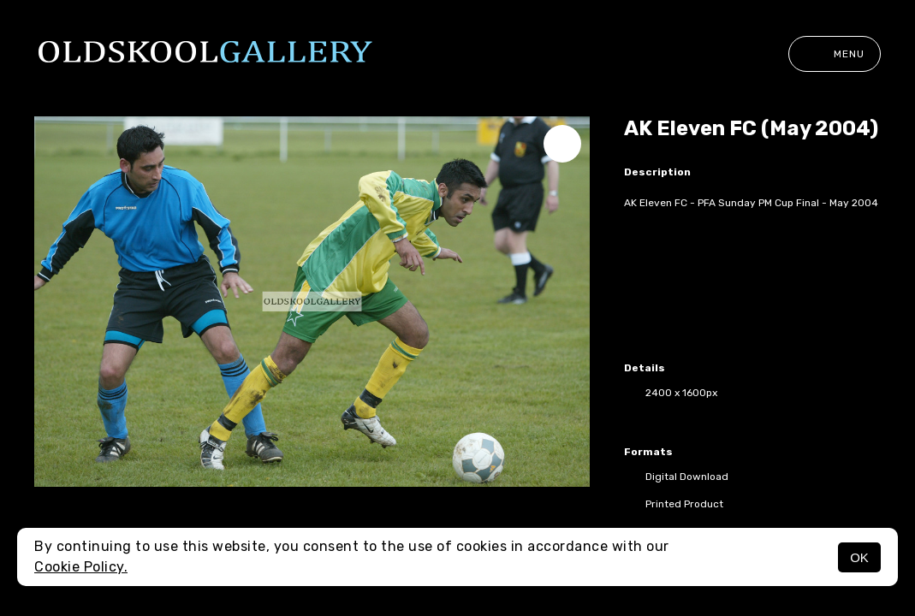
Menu (834, 54)
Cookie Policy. (81, 567)
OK (859, 557)
